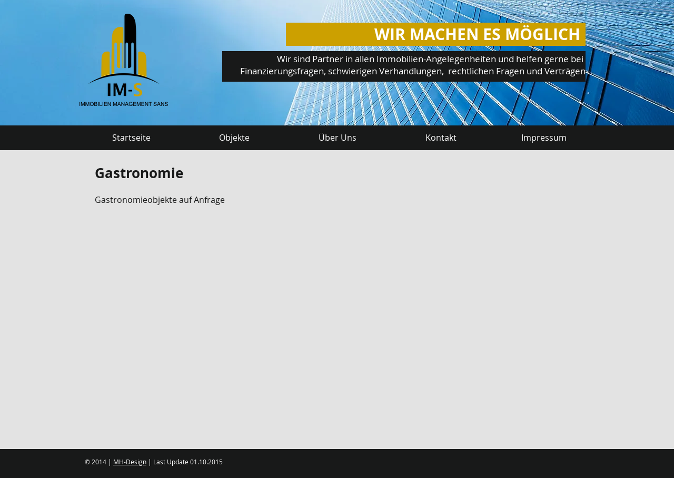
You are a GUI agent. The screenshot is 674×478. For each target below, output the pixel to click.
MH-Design (129, 461)
